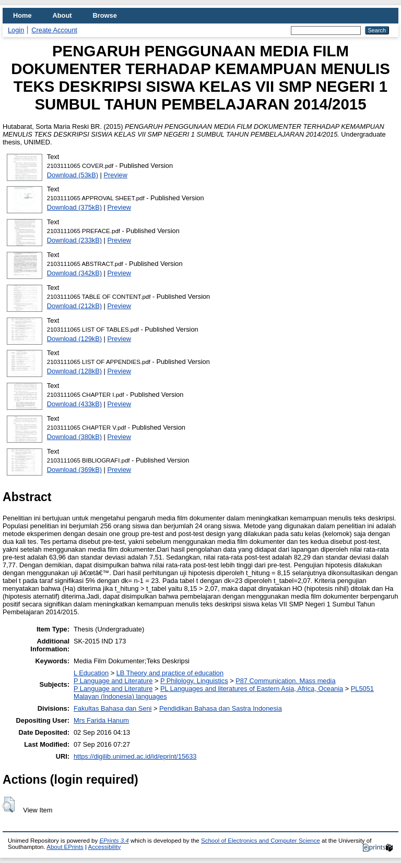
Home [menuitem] (22, 15)
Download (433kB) (74, 404)
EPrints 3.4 (113, 840)
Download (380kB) (74, 437)
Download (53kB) (72, 175)
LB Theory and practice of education (169, 673)
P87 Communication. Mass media (285, 681)
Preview (115, 175)
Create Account (54, 30)
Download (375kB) (74, 207)
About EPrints (64, 847)
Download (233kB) (74, 240)
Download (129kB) (74, 339)
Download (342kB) (74, 273)
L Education (91, 673)
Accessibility (104, 847)
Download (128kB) (74, 371)
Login (16, 30)
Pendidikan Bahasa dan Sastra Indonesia (220, 708)
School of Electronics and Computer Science (260, 840)
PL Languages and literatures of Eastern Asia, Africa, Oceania (251, 688)
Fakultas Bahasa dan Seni (112, 708)
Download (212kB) (74, 306)
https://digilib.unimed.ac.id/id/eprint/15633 (135, 756)
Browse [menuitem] (105, 15)
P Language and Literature (113, 681)
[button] (9, 804)
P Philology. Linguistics (194, 681)
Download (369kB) (74, 469)
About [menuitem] (62, 15)
